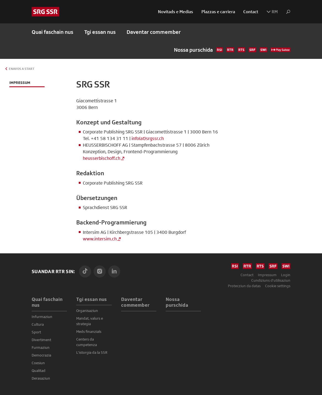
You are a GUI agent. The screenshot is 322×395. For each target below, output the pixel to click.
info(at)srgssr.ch (148, 138)
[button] (286, 12)
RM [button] (272, 11)
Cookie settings (277, 286)
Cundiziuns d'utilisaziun (270, 280)
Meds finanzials (88, 331)
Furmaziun (41, 347)
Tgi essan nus (91, 299)
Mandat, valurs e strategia (89, 321)
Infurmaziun (42, 316)
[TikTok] (85, 271)
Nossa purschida (232, 50)
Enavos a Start (21, 69)
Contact (250, 11)
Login (285, 275)
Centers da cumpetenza (86, 342)
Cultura (38, 324)
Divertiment (41, 340)
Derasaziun (41, 378)
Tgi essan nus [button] (100, 32)
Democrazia (41, 355)
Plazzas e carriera (218, 11)
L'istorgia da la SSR (91, 352)
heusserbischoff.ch (101, 158)
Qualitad (38, 370)
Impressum (267, 275)
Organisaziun (87, 310)
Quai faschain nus (47, 302)
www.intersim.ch (100, 239)
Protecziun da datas (244, 286)
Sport (36, 332)
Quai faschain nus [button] (52, 32)
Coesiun (38, 363)
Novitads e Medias (175, 11)
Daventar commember (154, 32)
